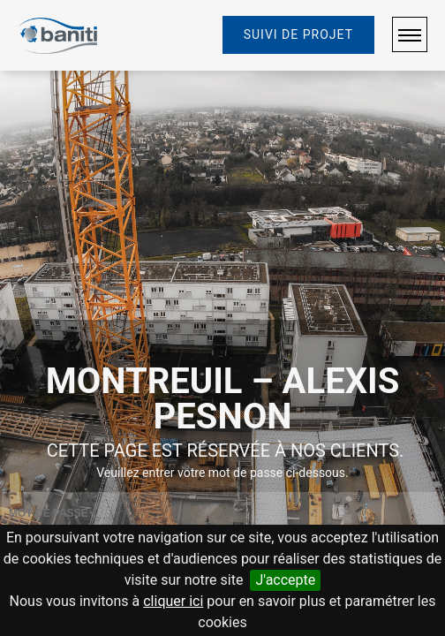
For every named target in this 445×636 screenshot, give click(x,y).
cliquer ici (173, 601)
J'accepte (285, 580)
